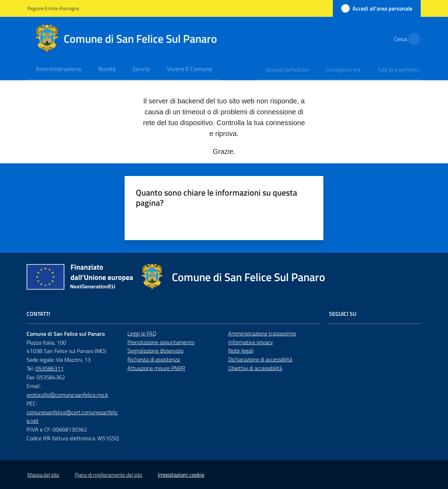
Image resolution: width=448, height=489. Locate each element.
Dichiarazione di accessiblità (260, 359)
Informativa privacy (250, 342)
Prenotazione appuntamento (160, 342)
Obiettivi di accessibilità (255, 368)
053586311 (49, 368)
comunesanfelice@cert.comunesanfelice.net (72, 416)
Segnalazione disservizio (155, 350)
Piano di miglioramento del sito (108, 475)
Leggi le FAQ (141, 333)
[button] (412, 38)
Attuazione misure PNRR (156, 368)
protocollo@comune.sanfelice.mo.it (67, 394)
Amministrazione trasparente (262, 333)
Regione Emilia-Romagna (53, 8)
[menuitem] (58, 69)
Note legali (240, 350)
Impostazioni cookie (181, 474)
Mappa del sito (43, 475)
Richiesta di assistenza (153, 359)
